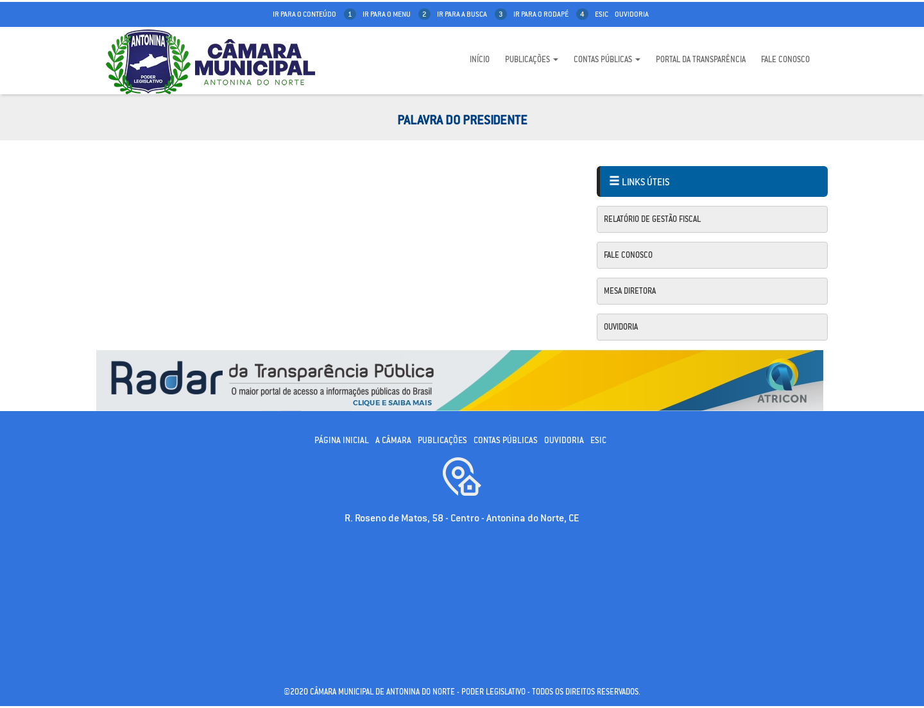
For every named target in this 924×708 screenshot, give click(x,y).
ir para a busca (472, 14)
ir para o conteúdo (314, 14)
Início (480, 59)
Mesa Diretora (630, 291)
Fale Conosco (785, 59)
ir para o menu (397, 14)
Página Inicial (341, 440)
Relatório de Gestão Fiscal (652, 219)
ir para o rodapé (550, 14)
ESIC (598, 440)
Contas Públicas (607, 59)
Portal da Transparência (701, 59)
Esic (601, 14)
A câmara (393, 440)
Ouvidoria (632, 14)
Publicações (531, 59)
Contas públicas (506, 440)
